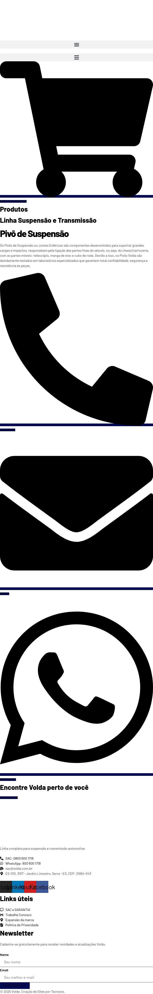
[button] (76, 45)
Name (4, 954)
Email (4, 970)
